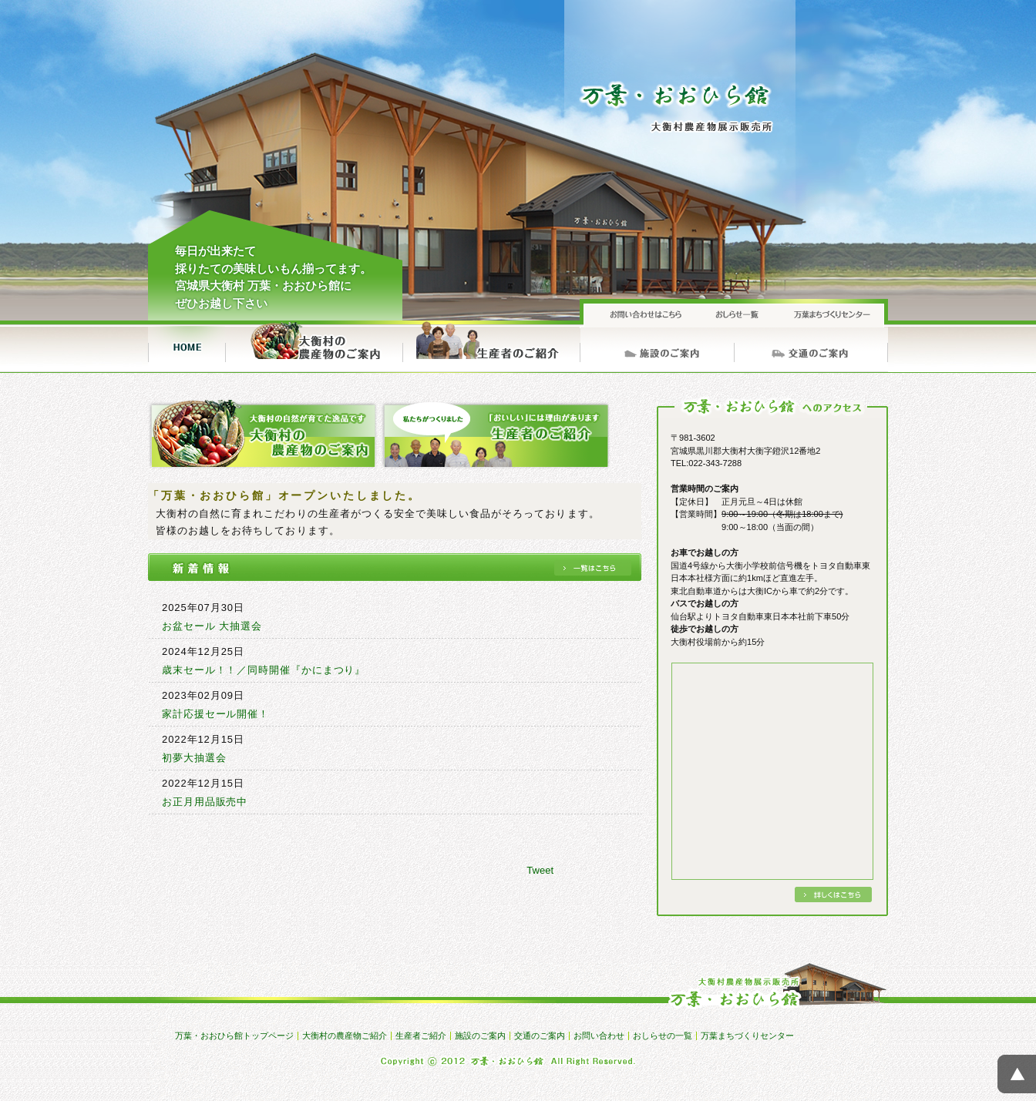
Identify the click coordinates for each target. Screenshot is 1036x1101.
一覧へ (592, 568)
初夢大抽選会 (194, 758)
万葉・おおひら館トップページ (234, 1035)
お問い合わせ (637, 313)
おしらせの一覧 (733, 313)
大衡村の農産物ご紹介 (313, 347)
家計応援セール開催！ (215, 714)
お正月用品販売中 (204, 801)
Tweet (539, 870)
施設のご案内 (657, 347)
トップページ (186, 347)
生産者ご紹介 (491, 347)
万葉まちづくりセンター (830, 313)
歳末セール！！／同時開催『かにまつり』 (263, 670)
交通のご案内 (811, 347)
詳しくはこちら (833, 894)
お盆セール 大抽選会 (212, 626)
